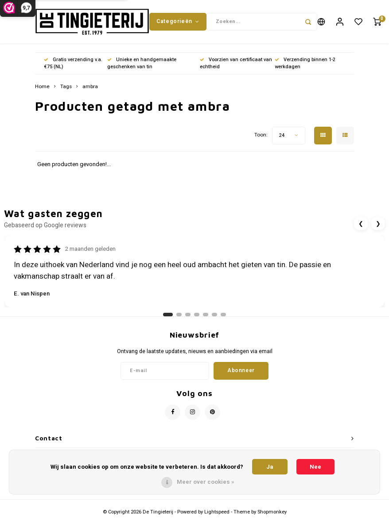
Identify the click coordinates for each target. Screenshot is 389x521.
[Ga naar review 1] (168, 316)
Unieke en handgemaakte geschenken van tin (141, 64)
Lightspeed (217, 513)
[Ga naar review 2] (179, 316)
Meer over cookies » (205, 482)
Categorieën (177, 22)
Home (42, 87)
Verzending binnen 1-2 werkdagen (305, 64)
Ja (269, 467)
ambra (90, 87)
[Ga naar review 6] (214, 316)
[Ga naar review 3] (188, 316)
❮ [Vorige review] (360, 224)
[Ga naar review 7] (223, 316)
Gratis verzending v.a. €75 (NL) (73, 64)
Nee (315, 467)
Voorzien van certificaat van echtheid (236, 64)
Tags (66, 87)
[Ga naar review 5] (205, 316)
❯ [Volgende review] (378, 224)
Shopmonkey (272, 513)
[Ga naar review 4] (196, 316)
